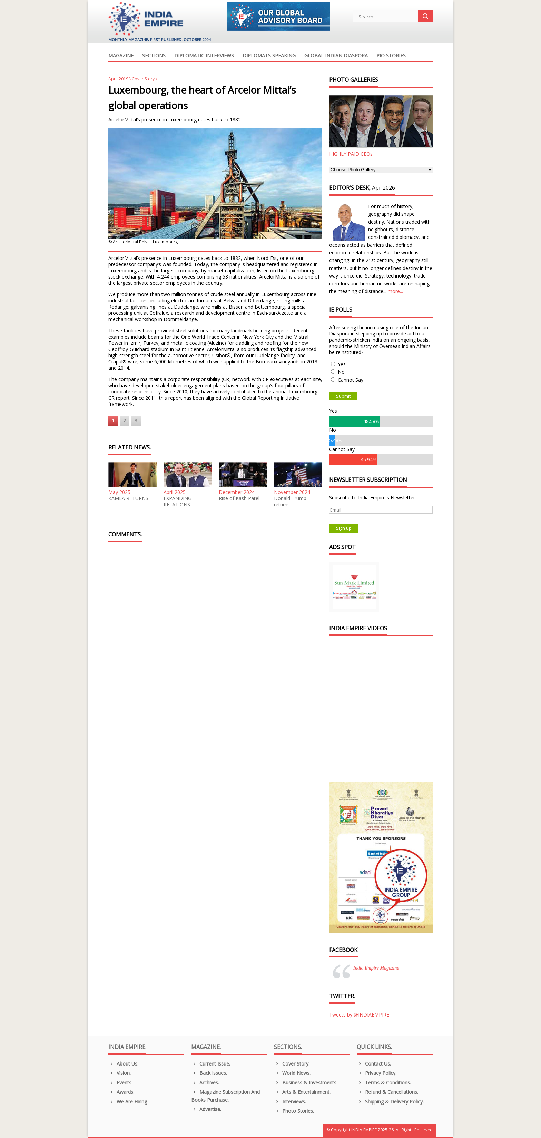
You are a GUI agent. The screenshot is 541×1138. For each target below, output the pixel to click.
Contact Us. (374, 1063)
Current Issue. (210, 1063)
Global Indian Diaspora (336, 56)
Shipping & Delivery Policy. (390, 1101)
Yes (342, 364)
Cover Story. (291, 1063)
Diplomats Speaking (269, 56)
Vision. (119, 1073)
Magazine (121, 56)
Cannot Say (350, 380)
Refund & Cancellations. (387, 1092)
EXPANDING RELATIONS (177, 501)
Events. (120, 1082)
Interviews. (290, 1101)
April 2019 (118, 79)
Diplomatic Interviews (204, 56)
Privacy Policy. (376, 1073)
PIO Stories (391, 56)
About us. (123, 1063)
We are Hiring (127, 1101)
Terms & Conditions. (384, 1082)
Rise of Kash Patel (239, 498)
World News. (292, 1073)
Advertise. (206, 1109)
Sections (154, 56)
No (341, 372)
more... (395, 291)
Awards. (121, 1092)
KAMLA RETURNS (128, 498)
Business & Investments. (305, 1082)
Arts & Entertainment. (302, 1092)
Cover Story (143, 79)
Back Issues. (209, 1073)
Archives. (205, 1082)
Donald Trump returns (290, 501)
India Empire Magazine (376, 968)
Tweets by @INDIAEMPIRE (359, 1014)
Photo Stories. (294, 1111)
